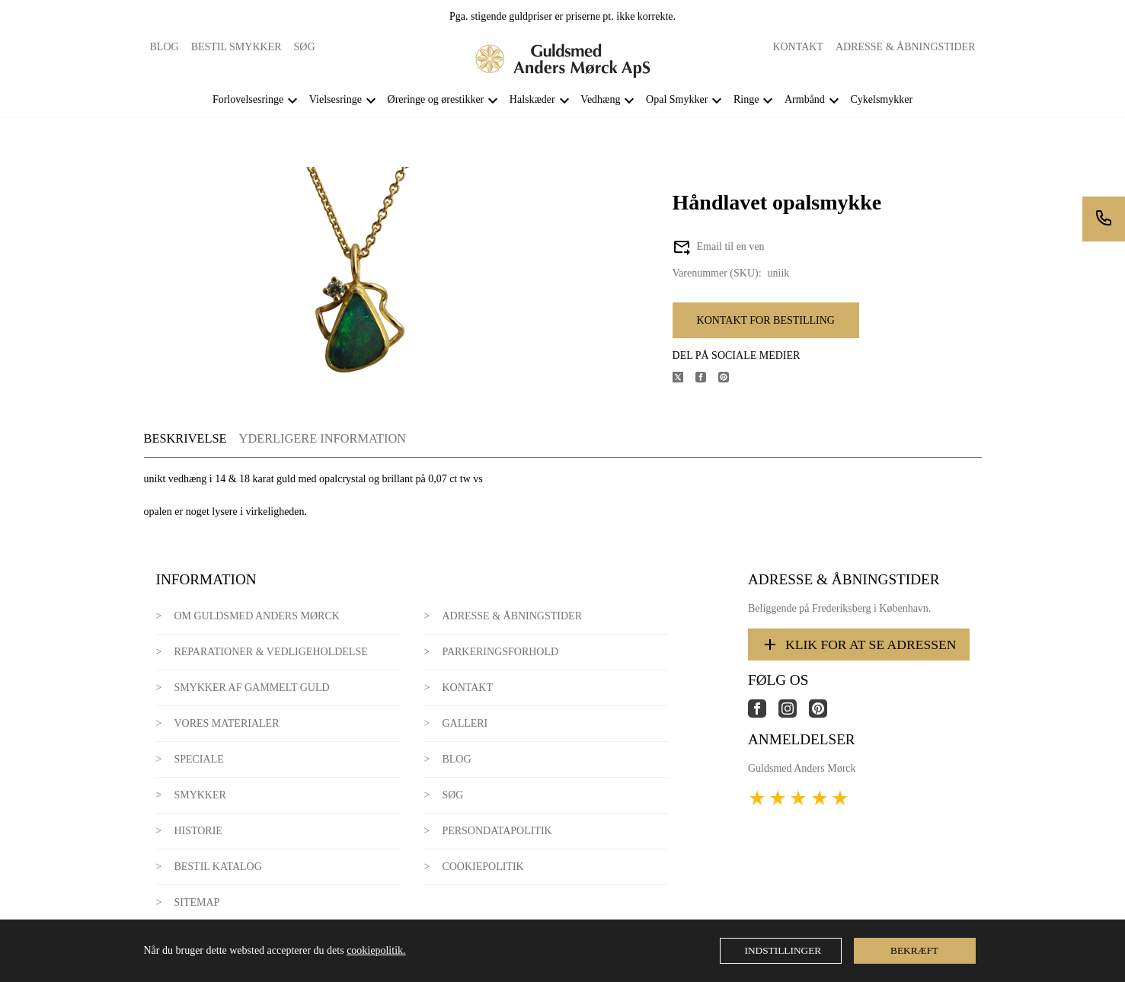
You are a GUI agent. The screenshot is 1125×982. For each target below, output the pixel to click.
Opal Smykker (677, 99)
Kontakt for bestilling (766, 320)
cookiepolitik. (376, 950)
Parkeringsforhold (500, 651)
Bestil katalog (217, 866)
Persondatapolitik (496, 830)
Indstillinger (783, 950)
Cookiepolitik (482, 866)
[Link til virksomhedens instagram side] (793, 714)
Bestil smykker (236, 47)
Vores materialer (226, 723)
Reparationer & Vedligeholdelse (270, 651)
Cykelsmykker (881, 99)
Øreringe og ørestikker (436, 99)
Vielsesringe (335, 99)
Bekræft (914, 950)
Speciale (198, 759)
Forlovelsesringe (248, 99)
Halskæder (532, 99)
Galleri (464, 723)
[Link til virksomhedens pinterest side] (824, 714)
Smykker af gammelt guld (251, 687)
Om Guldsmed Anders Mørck (256, 616)
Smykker (199, 795)
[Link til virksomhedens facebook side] (763, 714)
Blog (164, 47)
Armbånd (805, 99)
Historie (198, 830)
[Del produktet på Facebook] (706, 379)
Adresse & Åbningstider (906, 47)
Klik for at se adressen (859, 644)
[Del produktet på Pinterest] (729, 379)
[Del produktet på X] (684, 379)
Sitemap (196, 902)
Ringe (746, 99)
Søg (304, 47)
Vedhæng (600, 99)
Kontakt (797, 47)
